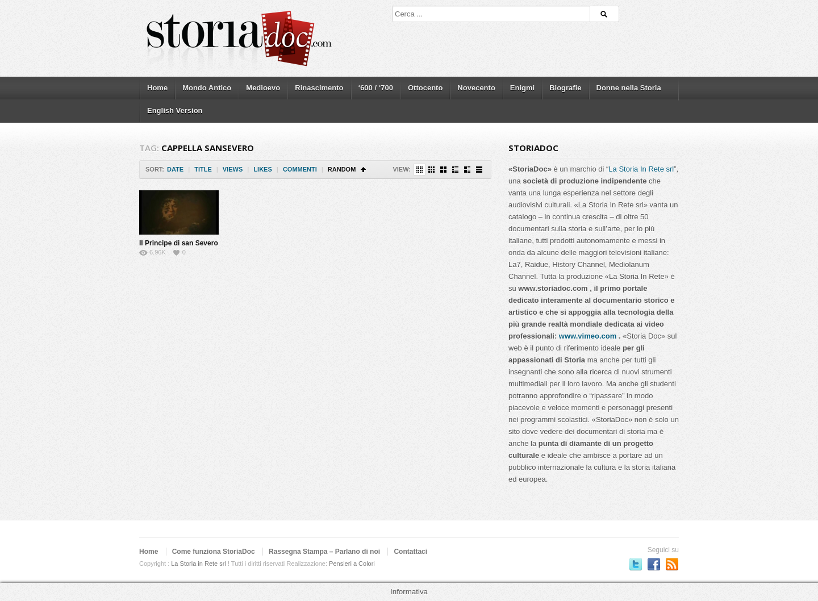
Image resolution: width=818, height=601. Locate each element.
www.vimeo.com (587, 336)
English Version (175, 110)
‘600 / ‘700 (375, 88)
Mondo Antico (206, 88)
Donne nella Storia (628, 88)
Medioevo (263, 88)
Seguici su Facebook (654, 564)
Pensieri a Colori (352, 563)
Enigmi (522, 88)
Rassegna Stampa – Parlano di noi (324, 552)
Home (157, 88)
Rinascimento (319, 88)
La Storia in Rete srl (198, 563)
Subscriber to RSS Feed (672, 564)
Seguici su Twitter (635, 564)
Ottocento (425, 88)
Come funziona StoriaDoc (213, 552)
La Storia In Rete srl (641, 169)
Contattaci (410, 552)
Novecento (476, 88)
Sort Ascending (363, 170)
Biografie (565, 88)
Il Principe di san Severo (178, 243)
